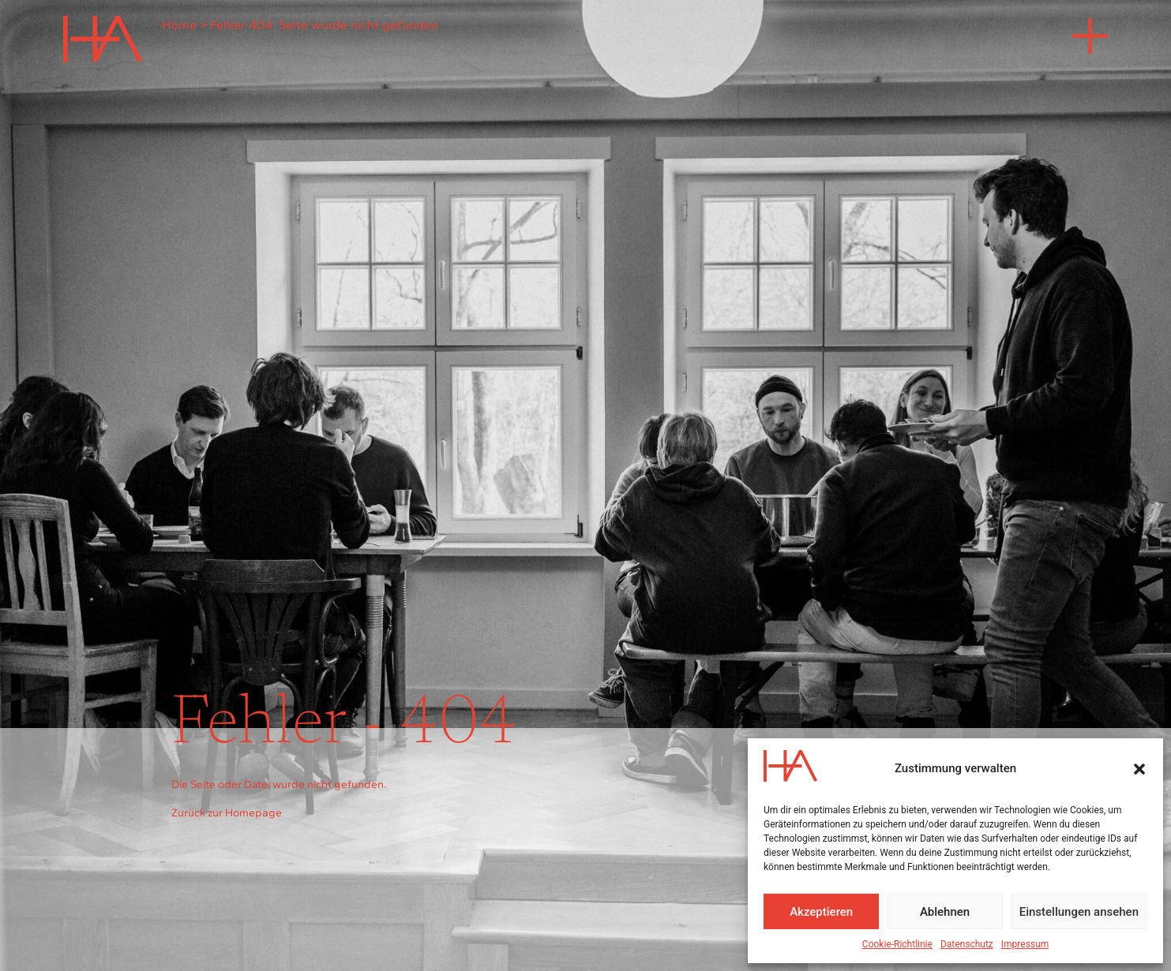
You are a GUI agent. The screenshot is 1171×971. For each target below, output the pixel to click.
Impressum (1025, 944)
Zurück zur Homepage (226, 813)
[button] (1139, 769)
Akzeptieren (821, 912)
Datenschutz (966, 944)
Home (179, 24)
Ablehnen (945, 912)
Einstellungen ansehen (1079, 912)
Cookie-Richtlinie (897, 944)
